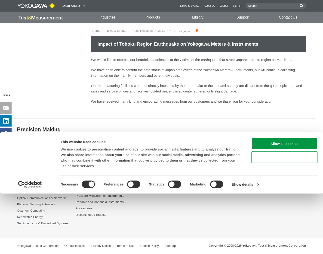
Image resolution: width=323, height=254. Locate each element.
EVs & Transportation (31, 179)
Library (197, 17)
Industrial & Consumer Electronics (40, 185)
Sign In (237, 5)
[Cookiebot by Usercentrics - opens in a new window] (30, 244)
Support (243, 17)
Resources (142, 166)
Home (96, 30)
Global (224, 5)
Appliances (24, 166)
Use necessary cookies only (284, 218)
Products (152, 17)
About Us (209, 5)
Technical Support (205, 160)
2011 (161, 30)
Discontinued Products (208, 192)
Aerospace (24, 160)
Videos (139, 173)
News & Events (189, 5)
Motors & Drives (28, 192)
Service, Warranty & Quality (212, 173)
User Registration (205, 185)
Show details (242, 245)
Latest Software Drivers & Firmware (217, 166)
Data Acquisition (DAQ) (91, 173)
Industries (107, 17)
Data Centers (26, 173)
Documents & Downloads (152, 160)
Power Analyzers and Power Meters (100, 166)
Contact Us (288, 17)
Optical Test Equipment (91, 160)
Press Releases (142, 30)
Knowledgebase (204, 179)
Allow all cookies (284, 204)
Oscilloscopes (85, 179)
